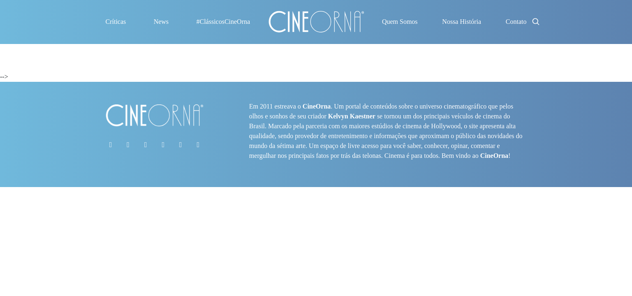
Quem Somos (400, 21)
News (161, 21)
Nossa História (461, 21)
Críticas (116, 21)
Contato (516, 21)
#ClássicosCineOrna (223, 21)
